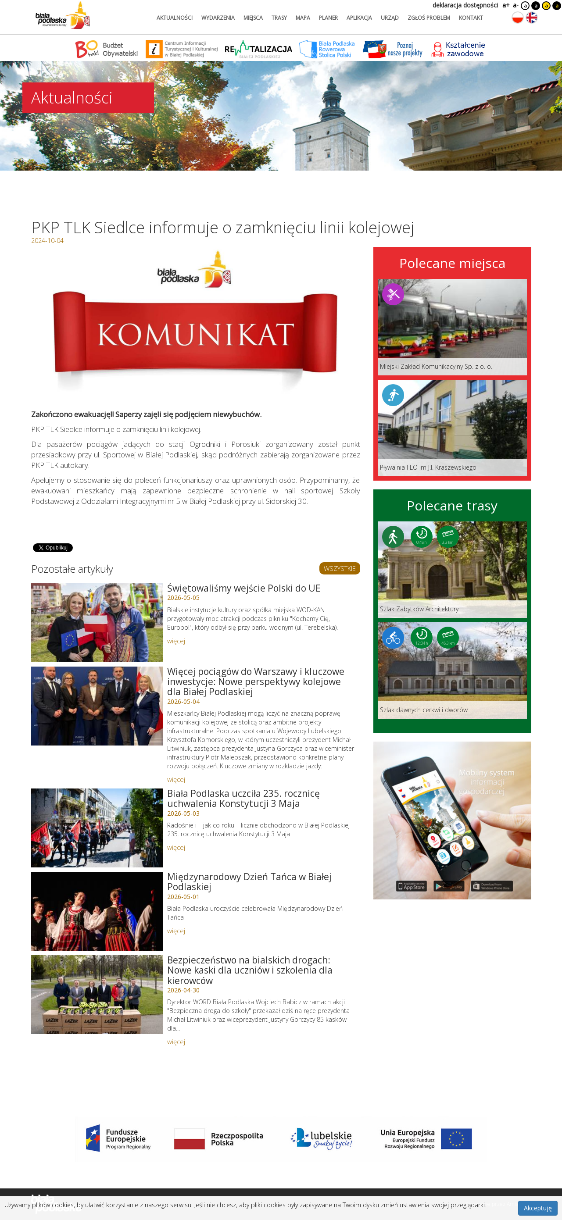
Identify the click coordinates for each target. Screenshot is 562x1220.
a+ (505, 5)
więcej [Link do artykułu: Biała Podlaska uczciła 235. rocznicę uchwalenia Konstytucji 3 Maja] (176, 847)
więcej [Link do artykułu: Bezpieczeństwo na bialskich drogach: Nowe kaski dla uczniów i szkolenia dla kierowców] (176, 1041)
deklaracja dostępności (465, 5)
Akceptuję (538, 1208)
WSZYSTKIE (340, 568)
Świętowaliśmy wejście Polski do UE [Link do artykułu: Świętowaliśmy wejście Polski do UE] (244, 588)
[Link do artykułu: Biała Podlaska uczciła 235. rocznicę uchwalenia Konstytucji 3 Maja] (97, 827)
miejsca (253, 17)
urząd (390, 17)
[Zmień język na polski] (518, 17)
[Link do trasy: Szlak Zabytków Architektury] (452, 569)
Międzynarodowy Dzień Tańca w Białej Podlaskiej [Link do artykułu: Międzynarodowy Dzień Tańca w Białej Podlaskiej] (249, 881)
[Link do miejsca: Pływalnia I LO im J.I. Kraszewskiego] (452, 428)
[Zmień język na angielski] (532, 17)
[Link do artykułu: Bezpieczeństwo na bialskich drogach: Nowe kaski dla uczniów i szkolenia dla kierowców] (97, 994)
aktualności (175, 17)
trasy (279, 17)
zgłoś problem (429, 17)
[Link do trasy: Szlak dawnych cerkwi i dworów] (452, 670)
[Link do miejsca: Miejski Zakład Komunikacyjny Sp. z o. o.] (452, 327)
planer (328, 17)
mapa (303, 17)
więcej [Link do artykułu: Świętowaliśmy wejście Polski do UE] (176, 640)
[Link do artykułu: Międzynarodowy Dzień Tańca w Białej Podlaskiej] (97, 911)
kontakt (471, 17)
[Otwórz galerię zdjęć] (195, 326)
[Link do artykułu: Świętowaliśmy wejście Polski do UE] (97, 622)
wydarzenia (218, 17)
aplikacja (359, 17)
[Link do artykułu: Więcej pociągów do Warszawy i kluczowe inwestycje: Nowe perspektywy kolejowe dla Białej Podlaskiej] (97, 706)
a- (516, 5)
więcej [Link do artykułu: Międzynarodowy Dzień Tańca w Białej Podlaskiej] (176, 930)
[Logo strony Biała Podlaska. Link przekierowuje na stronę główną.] (63, 15)
